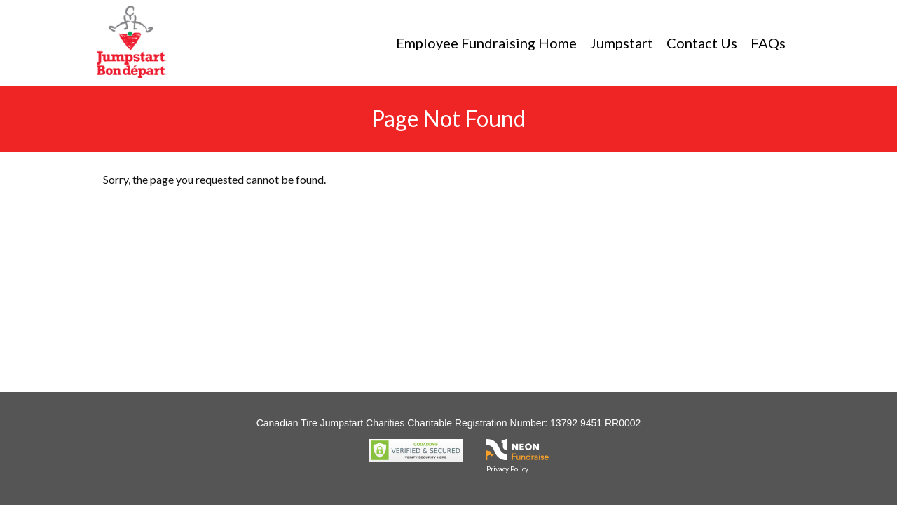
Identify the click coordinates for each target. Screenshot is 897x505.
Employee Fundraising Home (486, 42)
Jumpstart (621, 42)
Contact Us (701, 42)
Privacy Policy (507, 468)
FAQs (768, 42)
